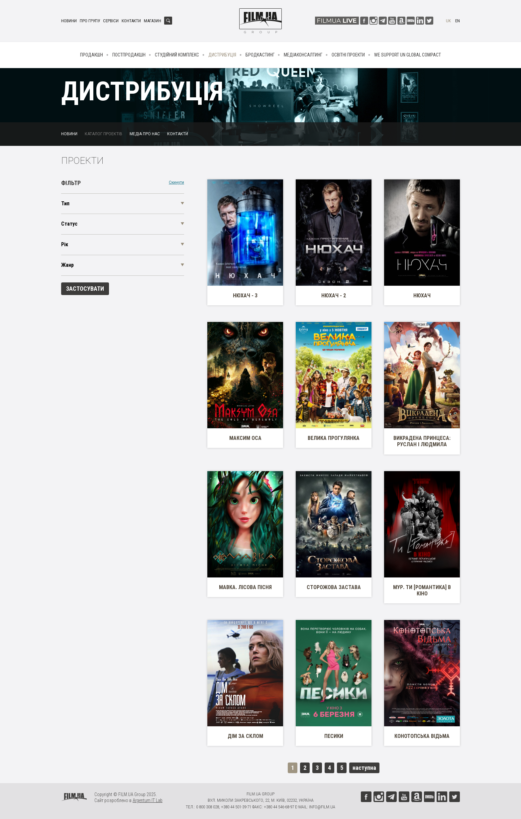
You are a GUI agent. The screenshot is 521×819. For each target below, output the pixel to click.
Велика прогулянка (334, 438)
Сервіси (111, 20)
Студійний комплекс (177, 54)
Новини (69, 20)
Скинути (176, 182)
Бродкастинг (260, 54)
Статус (69, 224)
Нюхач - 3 (245, 295)
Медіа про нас (145, 134)
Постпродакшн (129, 54)
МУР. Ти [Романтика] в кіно (422, 590)
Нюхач (422, 295)
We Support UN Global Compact (407, 54)
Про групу (90, 20)
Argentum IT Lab (147, 800)
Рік (64, 244)
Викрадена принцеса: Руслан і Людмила (422, 441)
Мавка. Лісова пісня (245, 587)
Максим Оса (245, 438)
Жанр (67, 265)
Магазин (152, 20)
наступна (364, 767)
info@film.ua (322, 806)
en (457, 20)
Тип (65, 203)
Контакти (131, 20)
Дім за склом (245, 736)
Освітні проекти (348, 54)
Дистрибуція (222, 54)
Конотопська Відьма (422, 736)
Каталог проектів (103, 134)
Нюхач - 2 (333, 295)
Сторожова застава (334, 587)
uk (448, 20)
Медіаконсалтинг (303, 54)
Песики (333, 736)
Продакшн (91, 54)
